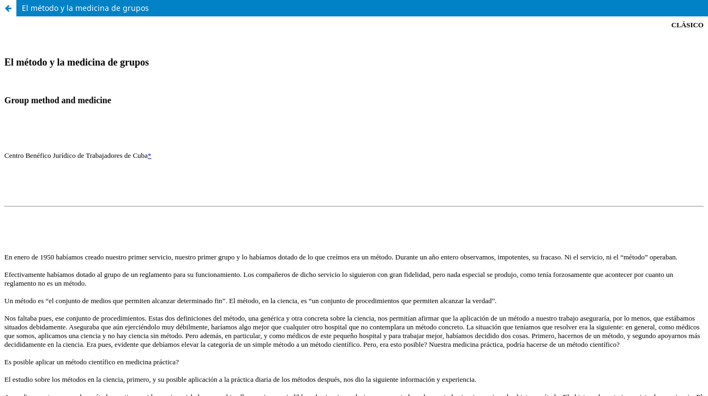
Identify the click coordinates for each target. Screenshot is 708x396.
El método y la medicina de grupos (85, 8)
